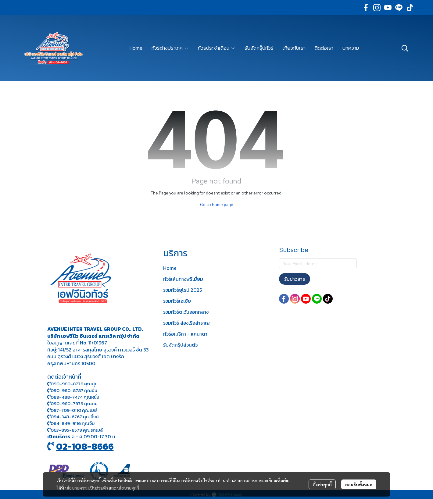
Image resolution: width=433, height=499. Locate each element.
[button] (405, 48)
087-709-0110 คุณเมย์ (74, 410)
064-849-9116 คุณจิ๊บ (71, 423)
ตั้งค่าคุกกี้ (322, 484)
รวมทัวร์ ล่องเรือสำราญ (186, 322)
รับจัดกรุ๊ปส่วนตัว (180, 344)
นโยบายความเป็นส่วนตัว (86, 487)
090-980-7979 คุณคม (74, 403)
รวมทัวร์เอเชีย (177, 301)
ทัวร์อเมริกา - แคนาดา (185, 333)
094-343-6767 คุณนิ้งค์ (73, 416)
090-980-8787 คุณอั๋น (74, 390)
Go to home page (216, 204)
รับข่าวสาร (294, 279)
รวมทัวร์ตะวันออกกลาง (186, 311)
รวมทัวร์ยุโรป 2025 (182, 290)
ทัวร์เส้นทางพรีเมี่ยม (183, 279)
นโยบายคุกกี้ (128, 487)
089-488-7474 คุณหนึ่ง (73, 397)
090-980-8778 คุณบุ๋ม (72, 383)
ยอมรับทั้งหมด (358, 484)
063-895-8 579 (66, 429)
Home (170, 268)
